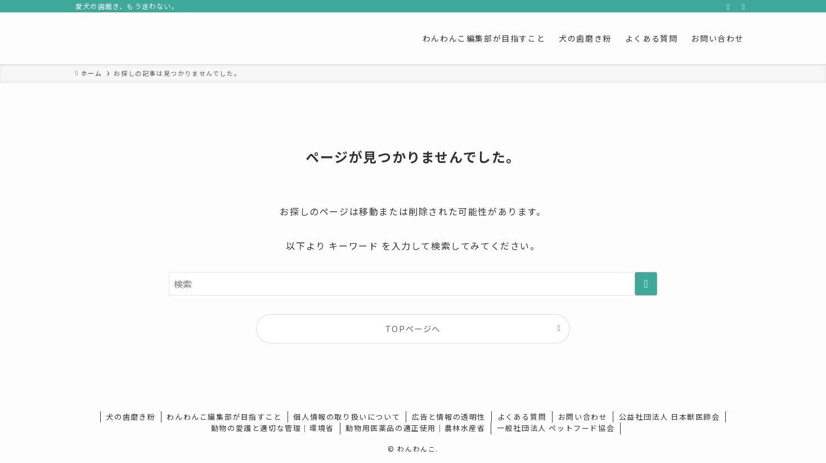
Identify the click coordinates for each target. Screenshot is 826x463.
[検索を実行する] (646, 284)
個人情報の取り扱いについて (346, 416)
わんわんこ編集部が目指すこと (224, 416)
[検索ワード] (413, 284)
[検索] (743, 6)
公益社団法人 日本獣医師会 (669, 416)
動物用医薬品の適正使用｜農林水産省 (415, 428)
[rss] (728, 6)
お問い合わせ (583, 416)
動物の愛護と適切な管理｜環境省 (272, 428)
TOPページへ (413, 328)
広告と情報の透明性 (449, 416)
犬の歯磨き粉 (130, 416)
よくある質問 (522, 416)
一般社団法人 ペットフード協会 (555, 428)
